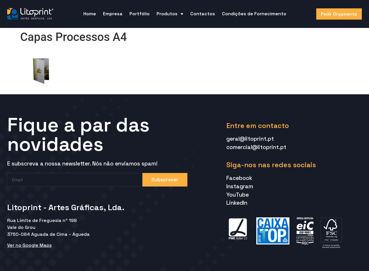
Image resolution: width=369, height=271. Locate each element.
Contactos (202, 14)
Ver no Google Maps (29, 245)
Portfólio (139, 14)
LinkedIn (236, 202)
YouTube (237, 194)
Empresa (113, 14)
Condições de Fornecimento (254, 14)
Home (89, 14)
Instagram (239, 186)
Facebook (239, 178)
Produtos (170, 14)
